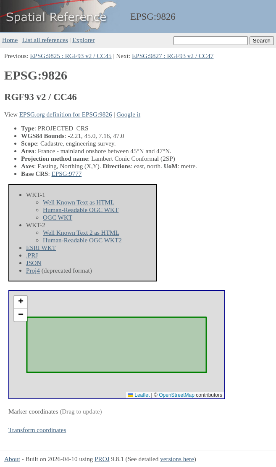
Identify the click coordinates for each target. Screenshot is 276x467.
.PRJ (32, 255)
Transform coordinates (37, 429)
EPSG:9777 (67, 173)
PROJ (102, 458)
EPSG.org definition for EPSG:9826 (65, 114)
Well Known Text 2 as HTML (81, 232)
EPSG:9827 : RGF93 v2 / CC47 (173, 55)
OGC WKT (57, 217)
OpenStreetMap (177, 395)
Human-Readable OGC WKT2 (82, 240)
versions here (177, 458)
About (12, 458)
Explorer (83, 39)
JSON (33, 262)
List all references (45, 39)
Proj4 (33, 270)
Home (10, 39)
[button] (20, 302)
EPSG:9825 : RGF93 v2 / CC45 (71, 55)
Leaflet (139, 395)
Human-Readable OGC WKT (80, 209)
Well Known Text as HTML (78, 202)
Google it (128, 114)
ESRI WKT (41, 247)
